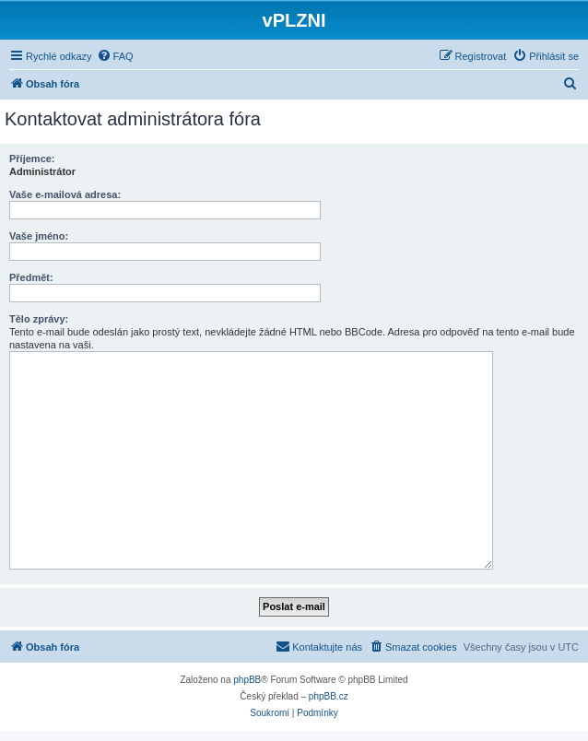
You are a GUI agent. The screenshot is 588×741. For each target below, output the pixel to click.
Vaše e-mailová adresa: (65, 194)
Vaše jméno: (38, 235)
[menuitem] (115, 56)
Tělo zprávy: (38, 318)
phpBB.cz (328, 696)
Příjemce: (32, 158)
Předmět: (31, 277)
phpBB (247, 680)
